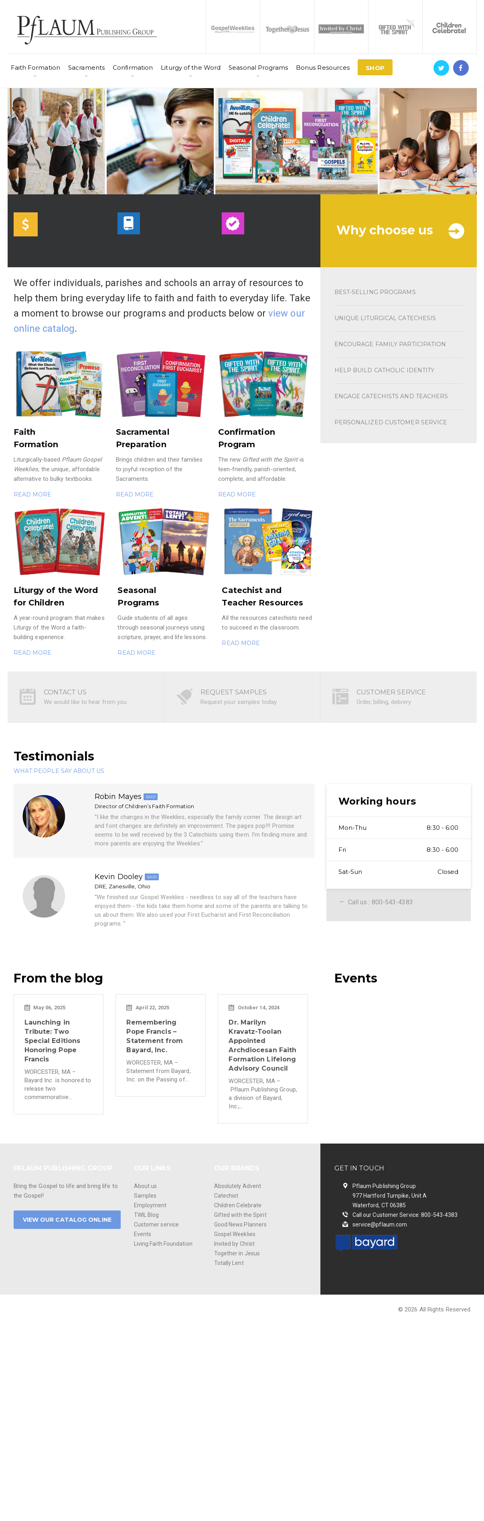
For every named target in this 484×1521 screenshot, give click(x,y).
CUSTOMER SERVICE (391, 692)
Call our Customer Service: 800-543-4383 (405, 1215)
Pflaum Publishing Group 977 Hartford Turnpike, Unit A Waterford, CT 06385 (389, 1195)
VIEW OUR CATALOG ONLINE (67, 1219)
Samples (145, 1195)
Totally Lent (229, 1263)
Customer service (156, 1224)
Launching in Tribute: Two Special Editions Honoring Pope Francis (52, 1041)
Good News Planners (240, 1224)
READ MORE (33, 494)
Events (143, 1234)
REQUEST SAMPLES (233, 692)
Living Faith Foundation (163, 1244)
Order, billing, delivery (383, 702)
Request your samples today (238, 702)
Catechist (226, 1195)
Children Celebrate (238, 1205)
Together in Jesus (237, 1253)
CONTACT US (65, 692)
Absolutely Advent (237, 1186)
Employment (150, 1205)
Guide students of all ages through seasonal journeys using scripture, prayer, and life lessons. (162, 627)
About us (145, 1186)
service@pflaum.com (379, 1224)
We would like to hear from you (85, 702)
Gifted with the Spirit (240, 1215)
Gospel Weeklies (235, 1234)
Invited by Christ (234, 1244)
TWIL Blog (146, 1215)
